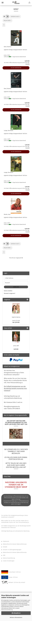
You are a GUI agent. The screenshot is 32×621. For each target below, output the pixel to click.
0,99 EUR (16, 349)
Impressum (6, 541)
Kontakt (5, 547)
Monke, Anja (7, 214)
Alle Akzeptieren (16, 613)
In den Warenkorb (16, 67)
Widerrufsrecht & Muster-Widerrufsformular (15, 544)
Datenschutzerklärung (7, 609)
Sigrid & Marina (16, 317)
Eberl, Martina (7, 46)
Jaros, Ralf (16, 345)
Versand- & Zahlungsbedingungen (12, 549)
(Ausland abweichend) (20, 56)
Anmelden (16, 287)
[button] (4, 16)
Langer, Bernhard (8, 130)
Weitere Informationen (16, 617)
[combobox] (15, 16)
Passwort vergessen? (9, 293)
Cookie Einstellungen (8, 561)
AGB (4, 555)
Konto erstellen (8, 291)
